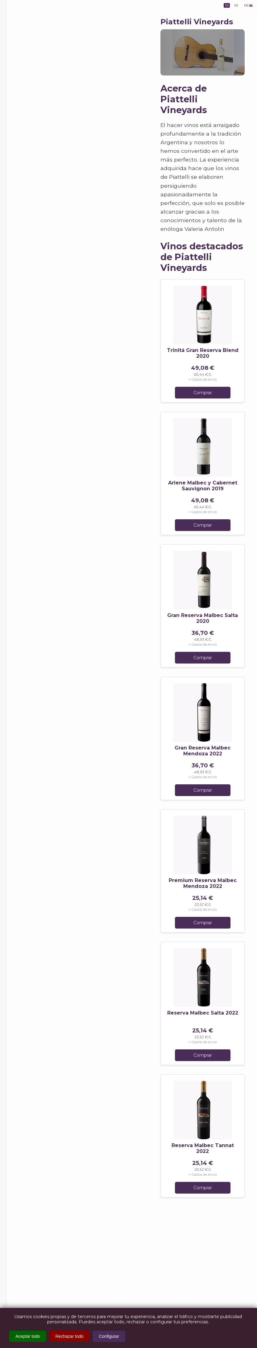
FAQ (23, 176)
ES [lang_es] (209, 7)
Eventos (26, 106)
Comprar (202, 392)
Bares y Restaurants (36, 131)
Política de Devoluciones (33, 220)
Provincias (28, 76)
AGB (23, 197)
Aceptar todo (27, 1336)
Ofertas (23, 119)
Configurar (109, 1336)
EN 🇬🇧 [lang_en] (244, 7)
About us (28, 166)
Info (20, 154)
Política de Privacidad (41, 207)
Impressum (31, 187)
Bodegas (27, 92)
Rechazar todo (69, 1336)
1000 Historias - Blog (37, 142)
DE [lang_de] (225, 7)
